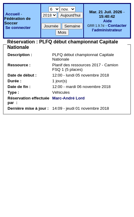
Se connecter (18, 27)
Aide (107, 21)
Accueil (12, 14)
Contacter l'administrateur (109, 27)
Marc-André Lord (68, 98)
